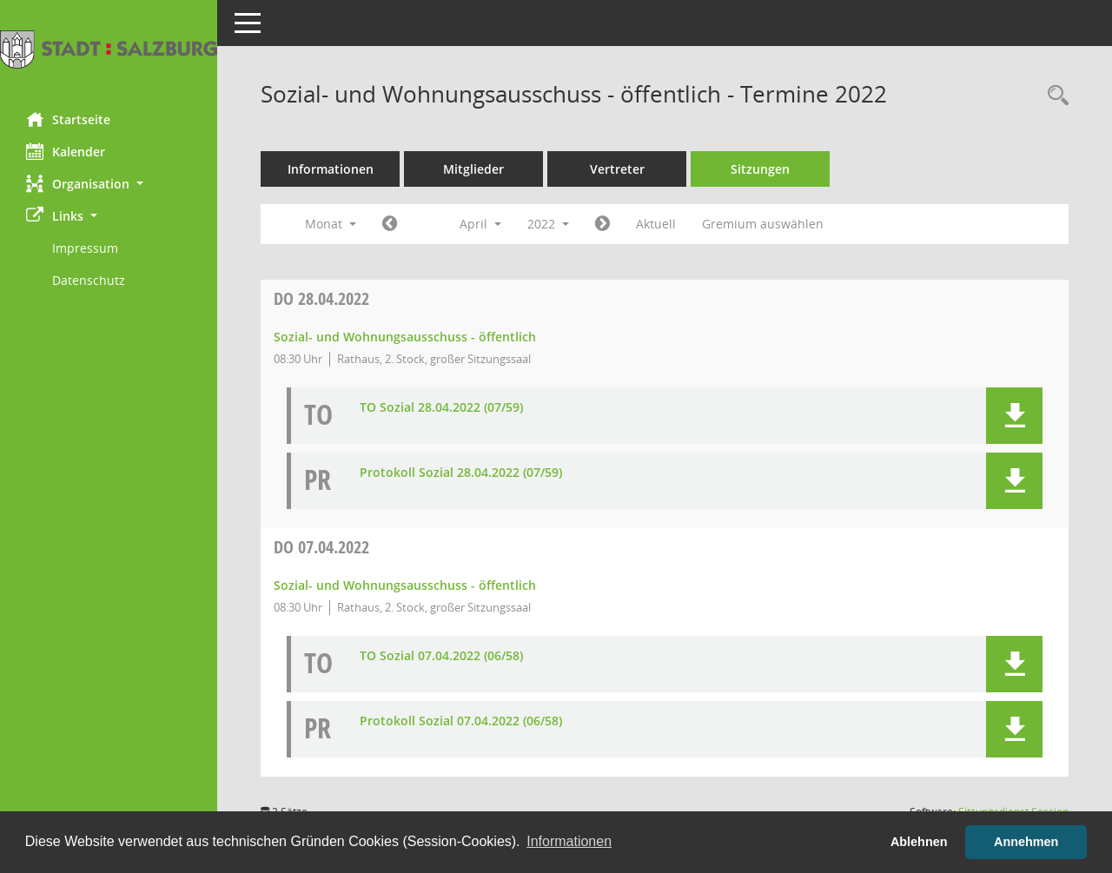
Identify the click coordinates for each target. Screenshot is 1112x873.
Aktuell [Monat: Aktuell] (656, 223)
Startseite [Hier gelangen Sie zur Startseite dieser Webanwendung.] (68, 119)
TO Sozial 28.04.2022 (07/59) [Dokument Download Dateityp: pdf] (441, 407)
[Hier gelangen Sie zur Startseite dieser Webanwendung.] (108, 49)
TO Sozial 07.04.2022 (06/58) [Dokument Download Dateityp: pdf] (441, 656)
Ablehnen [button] (919, 842)
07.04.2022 (321, 547)
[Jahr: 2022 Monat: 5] (602, 224)
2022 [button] (548, 223)
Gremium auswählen (763, 223)
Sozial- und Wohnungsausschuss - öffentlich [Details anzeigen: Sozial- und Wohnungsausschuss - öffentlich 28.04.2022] (405, 336)
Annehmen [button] (1026, 842)
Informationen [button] (569, 841)
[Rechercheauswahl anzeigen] (1054, 96)
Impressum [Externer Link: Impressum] (85, 248)
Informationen (331, 169)
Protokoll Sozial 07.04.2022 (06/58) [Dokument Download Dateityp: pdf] (461, 721)
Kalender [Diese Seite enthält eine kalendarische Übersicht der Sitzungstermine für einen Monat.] (65, 151)
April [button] (480, 223)
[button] (108, 184)
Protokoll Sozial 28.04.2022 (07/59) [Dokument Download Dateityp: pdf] (461, 473)
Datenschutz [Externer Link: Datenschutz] (88, 280)
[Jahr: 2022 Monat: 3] (389, 224)
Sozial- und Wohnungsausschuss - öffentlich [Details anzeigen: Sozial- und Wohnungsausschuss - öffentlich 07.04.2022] (405, 585)
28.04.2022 (321, 298)
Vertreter (617, 169)
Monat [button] (330, 223)
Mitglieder (473, 169)
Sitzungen (760, 169)
